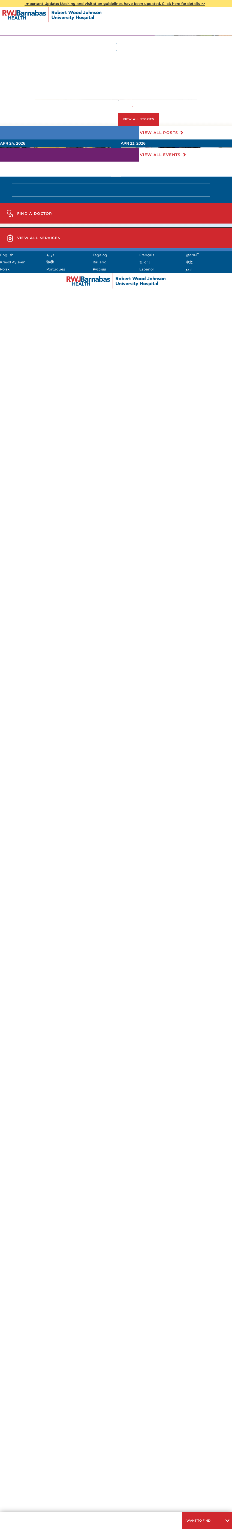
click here (136, 1432)
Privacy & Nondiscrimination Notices (69, 1509)
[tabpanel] (116, 535)
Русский (22, 1400)
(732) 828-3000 (55, 1137)
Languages (115, 1509)
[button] (202, 1519)
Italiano (184, 1383)
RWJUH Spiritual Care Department (57, 212)
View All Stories (153, 689)
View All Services (49, 1169)
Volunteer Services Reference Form (55, 1005)
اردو (180, 1400)
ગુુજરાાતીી (22, 1383)
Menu (12, 1519)
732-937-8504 (61, 176)
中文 (72, 1391)
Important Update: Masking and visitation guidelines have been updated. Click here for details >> (119, 4)
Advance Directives (109, 291)
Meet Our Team (30, 1020)
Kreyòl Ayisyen (83, 1383)
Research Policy (175, 1509)
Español (104, 1400)
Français (185, 1375)
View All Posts (162, 708)
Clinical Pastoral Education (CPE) (52, 976)
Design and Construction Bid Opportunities (47, 1341)
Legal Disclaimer (143, 1509)
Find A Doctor (44, 1075)
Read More (156, 664)
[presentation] (179, 630)
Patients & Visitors (33, 116)
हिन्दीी (127, 1383)
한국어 (20, 1391)
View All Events (163, 835)
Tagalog (131, 1375)
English (21, 1375)
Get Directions (50, 1119)
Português (187, 1391)
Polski (129, 1391)
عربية (73, 1375)
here (81, 183)
